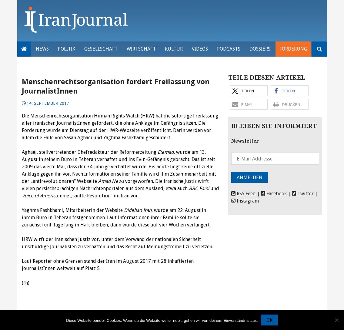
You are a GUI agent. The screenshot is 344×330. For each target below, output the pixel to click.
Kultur (174, 49)
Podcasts (228, 49)
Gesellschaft (101, 49)
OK (269, 320)
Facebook (274, 193)
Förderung (293, 49)
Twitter (303, 193)
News (42, 49)
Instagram (245, 201)
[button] (249, 90)
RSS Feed (243, 193)
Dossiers (259, 49)
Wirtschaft (141, 49)
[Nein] (336, 320)
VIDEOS (200, 49)
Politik (66, 49)
